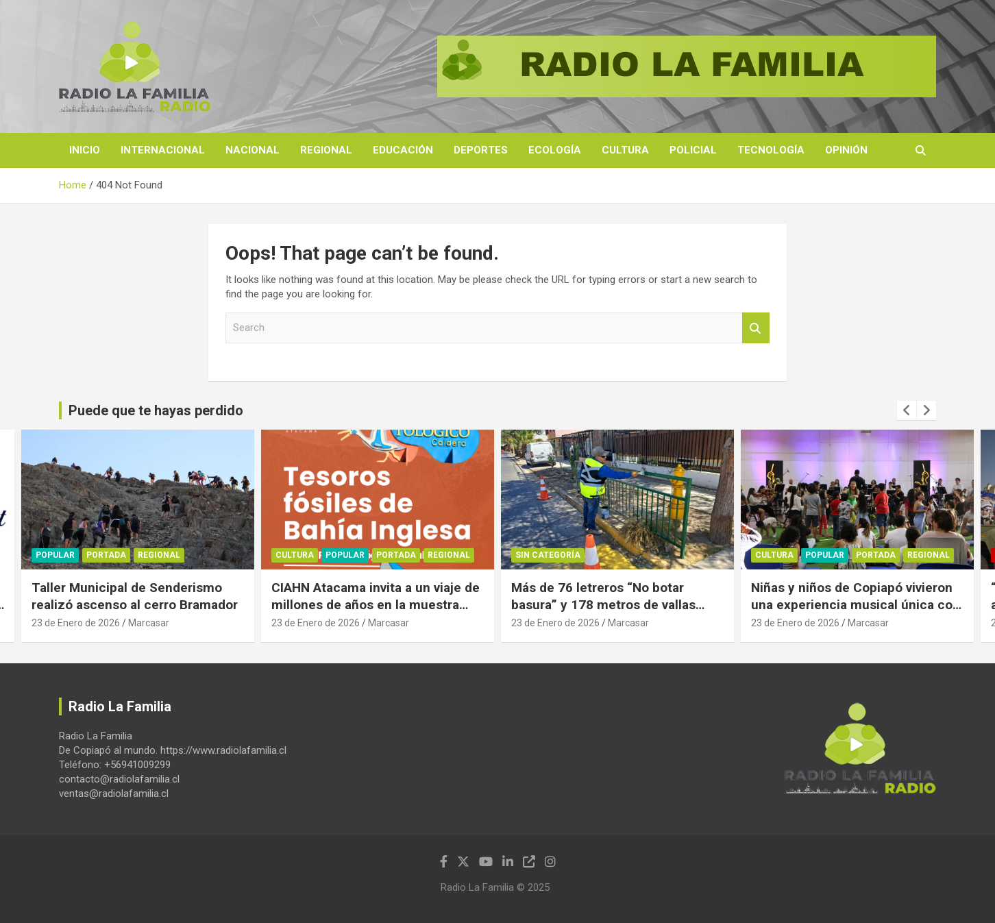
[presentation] (906, 410)
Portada (106, 555)
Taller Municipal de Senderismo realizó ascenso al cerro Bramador (135, 596)
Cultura (625, 150)
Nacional (252, 150)
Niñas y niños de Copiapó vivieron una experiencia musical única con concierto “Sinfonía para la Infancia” (855, 613)
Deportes (481, 150)
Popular (55, 555)
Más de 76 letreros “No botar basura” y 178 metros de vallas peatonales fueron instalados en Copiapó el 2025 (607, 613)
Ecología (554, 150)
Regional (326, 150)
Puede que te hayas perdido (156, 410)
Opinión (846, 150)
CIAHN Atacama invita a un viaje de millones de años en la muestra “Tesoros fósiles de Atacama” (375, 604)
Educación (403, 150)
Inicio (84, 150)
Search (756, 327)
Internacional (163, 150)
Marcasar (148, 622)
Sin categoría (547, 555)
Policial (693, 150)
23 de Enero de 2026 (76, 622)
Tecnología (770, 150)
